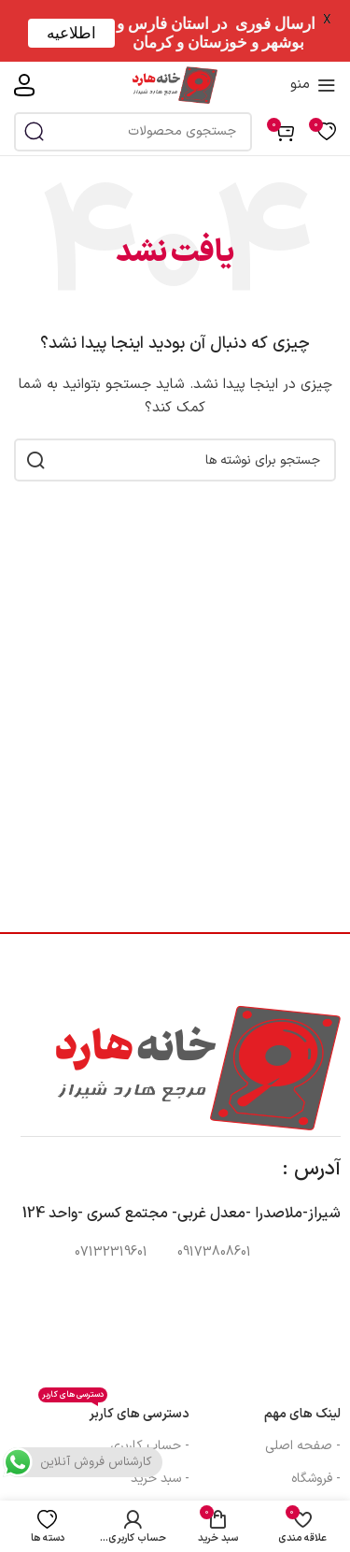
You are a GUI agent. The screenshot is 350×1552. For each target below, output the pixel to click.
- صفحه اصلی (303, 1446)
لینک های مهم (302, 1414)
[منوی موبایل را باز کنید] (313, 85)
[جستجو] (133, 131)
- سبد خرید (160, 1478)
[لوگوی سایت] (175, 84)
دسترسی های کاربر (113, 1411)
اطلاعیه (71, 33)
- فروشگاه (316, 1478)
